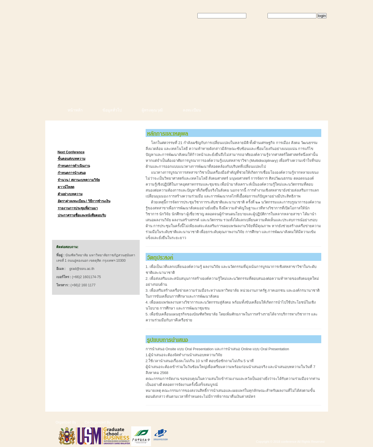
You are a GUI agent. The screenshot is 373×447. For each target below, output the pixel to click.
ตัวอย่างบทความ (70, 194)
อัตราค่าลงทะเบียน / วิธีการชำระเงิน (84, 201)
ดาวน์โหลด (66, 187)
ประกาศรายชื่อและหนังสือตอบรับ (82, 215)
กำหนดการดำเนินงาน (74, 166)
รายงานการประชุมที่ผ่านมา (78, 208)
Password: (257, 16)
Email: (191, 16)
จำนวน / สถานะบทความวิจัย (79, 180)
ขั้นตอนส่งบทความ (71, 159)
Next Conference (71, 152)
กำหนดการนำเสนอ (72, 173)
